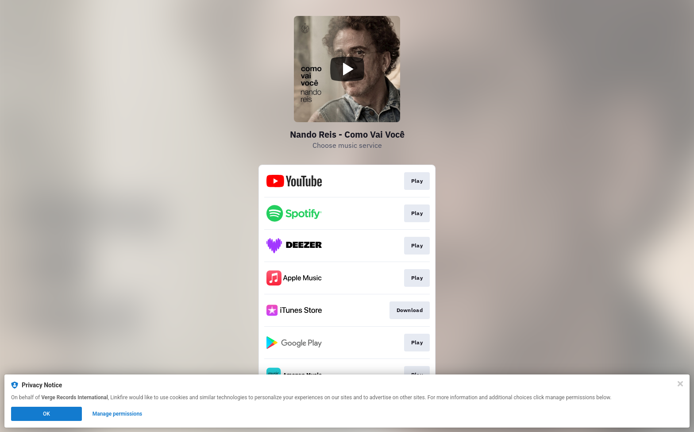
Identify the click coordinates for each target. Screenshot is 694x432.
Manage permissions (118, 414)
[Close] (680, 384)
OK (46, 414)
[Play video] (347, 69)
